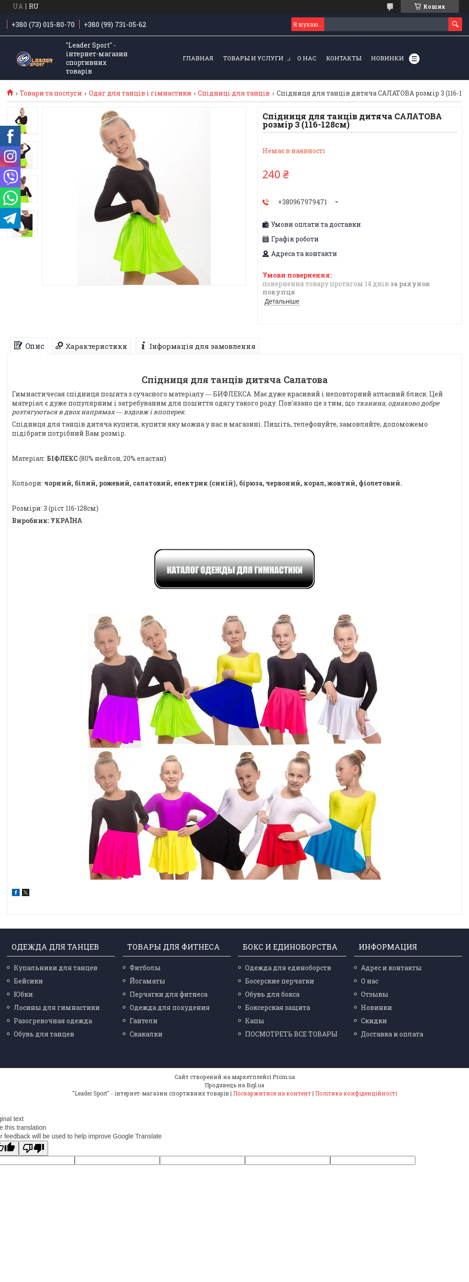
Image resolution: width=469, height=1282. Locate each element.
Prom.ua (284, 1076)
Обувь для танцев (44, 1034)
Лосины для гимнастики (57, 1007)
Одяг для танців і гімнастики (140, 93)
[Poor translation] (33, 1148)
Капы (254, 1020)
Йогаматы (147, 981)
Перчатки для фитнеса (168, 994)
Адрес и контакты (391, 967)
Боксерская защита (277, 1007)
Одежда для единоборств (288, 967)
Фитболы (145, 967)
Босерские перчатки (279, 981)
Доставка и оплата (392, 1034)
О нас (306, 58)
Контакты (343, 58)
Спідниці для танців (234, 93)
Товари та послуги (51, 93)
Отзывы (374, 994)
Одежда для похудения (170, 1007)
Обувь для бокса (272, 994)
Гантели (144, 1020)
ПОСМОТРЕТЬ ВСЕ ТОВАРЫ (291, 1034)
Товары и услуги (253, 58)
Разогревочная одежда (53, 1020)
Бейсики (28, 981)
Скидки (374, 1020)
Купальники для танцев (56, 967)
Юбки (23, 994)
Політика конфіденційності (356, 1093)
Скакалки (146, 1034)
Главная (198, 58)
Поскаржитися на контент (272, 1093)
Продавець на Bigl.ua (234, 1085)
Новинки (387, 58)
